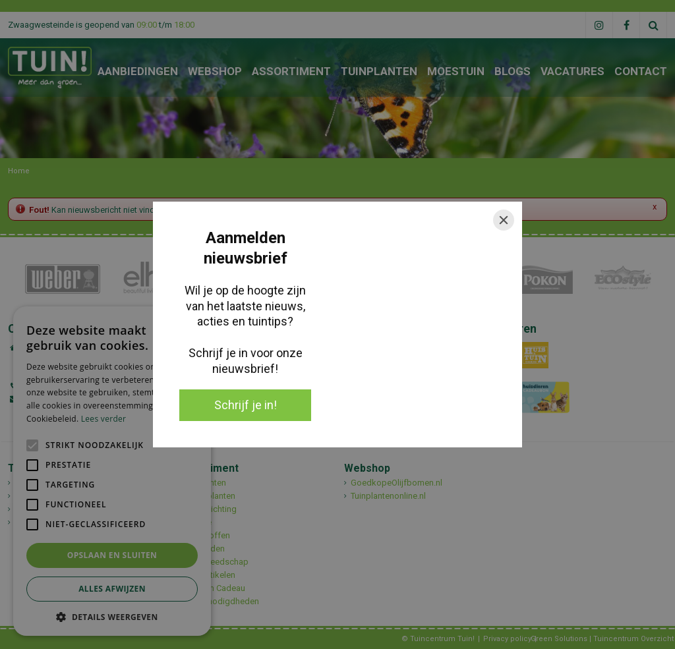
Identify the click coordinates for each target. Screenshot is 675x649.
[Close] (503, 220)
